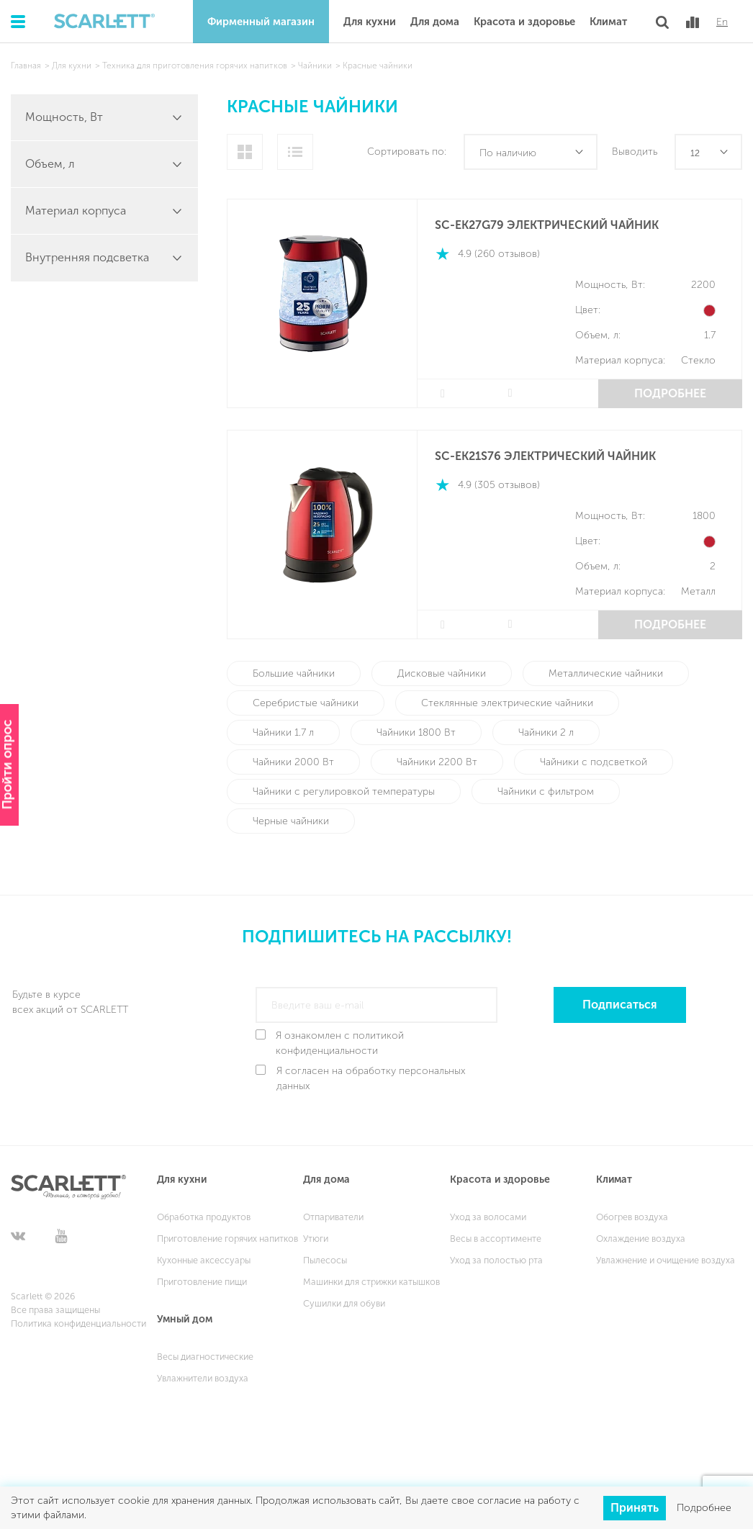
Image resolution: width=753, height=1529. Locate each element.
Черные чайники (291, 821)
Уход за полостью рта (496, 1260)
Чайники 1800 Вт (416, 732)
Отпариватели (333, 1217)
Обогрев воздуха (632, 1217)
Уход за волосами (488, 1217)
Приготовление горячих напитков (227, 1238)
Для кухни (369, 21)
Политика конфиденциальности (78, 1323)
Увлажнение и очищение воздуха (665, 1260)
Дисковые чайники (441, 673)
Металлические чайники (606, 673)
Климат (608, 21)
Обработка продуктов (204, 1217)
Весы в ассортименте (495, 1238)
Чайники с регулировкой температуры (344, 791)
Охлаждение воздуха (640, 1238)
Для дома (434, 21)
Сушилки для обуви (344, 1303)
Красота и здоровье (524, 21)
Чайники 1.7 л (283, 732)
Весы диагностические (205, 1356)
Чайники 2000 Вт (293, 762)
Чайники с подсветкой (593, 762)
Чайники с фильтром (545, 791)
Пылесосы (325, 1260)
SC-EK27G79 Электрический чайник (547, 225)
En (722, 22)
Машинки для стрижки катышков (371, 1281)
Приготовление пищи (202, 1281)
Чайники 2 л (546, 732)
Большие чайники (294, 673)
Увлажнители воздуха (202, 1378)
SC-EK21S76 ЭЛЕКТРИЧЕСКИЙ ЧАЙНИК (545, 456)
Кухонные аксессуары (204, 1260)
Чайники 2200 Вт (437, 762)
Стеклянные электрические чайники (507, 703)
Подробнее (670, 393)
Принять (634, 1507)
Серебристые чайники (306, 703)
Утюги (315, 1238)
